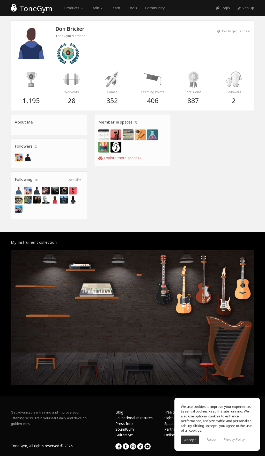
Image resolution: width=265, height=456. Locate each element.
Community (155, 7)
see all (75, 180)
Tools (132, 7)
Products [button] (73, 7)
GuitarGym (124, 434)
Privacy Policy (234, 439)
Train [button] (97, 7)
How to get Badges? (233, 31)
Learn (115, 7)
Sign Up (246, 7)
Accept (190, 439)
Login (223, 7)
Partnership (174, 429)
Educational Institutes (134, 417)
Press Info (124, 423)
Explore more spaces (120, 157)
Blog (119, 412)
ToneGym (32, 8)
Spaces (170, 423)
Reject (211, 439)
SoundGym (124, 429)
